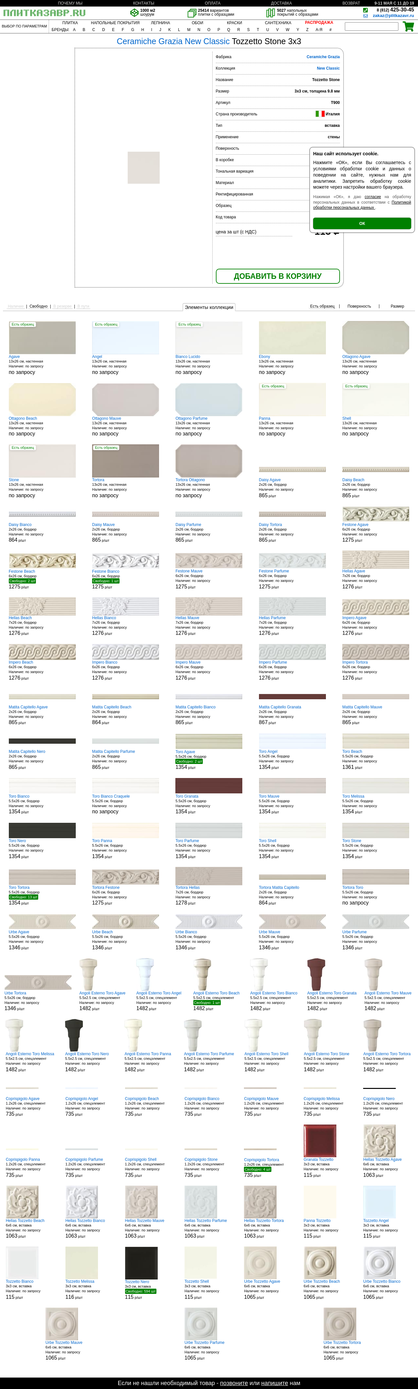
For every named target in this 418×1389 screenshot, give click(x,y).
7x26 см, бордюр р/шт (375, 579)
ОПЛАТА (212, 3)
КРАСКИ (234, 23)
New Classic (328, 68)
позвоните (234, 1383)
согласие (373, 197)
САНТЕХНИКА (278, 23)
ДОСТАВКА (281, 3)
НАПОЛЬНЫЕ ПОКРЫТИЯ (115, 23)
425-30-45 (395, 9)
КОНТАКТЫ (143, 3)
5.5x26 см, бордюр (125, 804)
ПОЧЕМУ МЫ (70, 3)
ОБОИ (197, 23)
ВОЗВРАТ (351, 3)
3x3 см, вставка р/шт (328, 1167)
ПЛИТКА (70, 23)
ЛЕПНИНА (160, 23)
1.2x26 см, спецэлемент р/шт (30, 1106)
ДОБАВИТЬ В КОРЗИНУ (277, 276)
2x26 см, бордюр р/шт (292, 488)
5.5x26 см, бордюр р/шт (208, 760)
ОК (362, 223)
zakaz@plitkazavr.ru (393, 15)
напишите (274, 1383)
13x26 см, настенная (42, 364)
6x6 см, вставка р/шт (387, 1167)
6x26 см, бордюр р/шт (375, 532)
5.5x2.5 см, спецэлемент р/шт (103, 1001)
